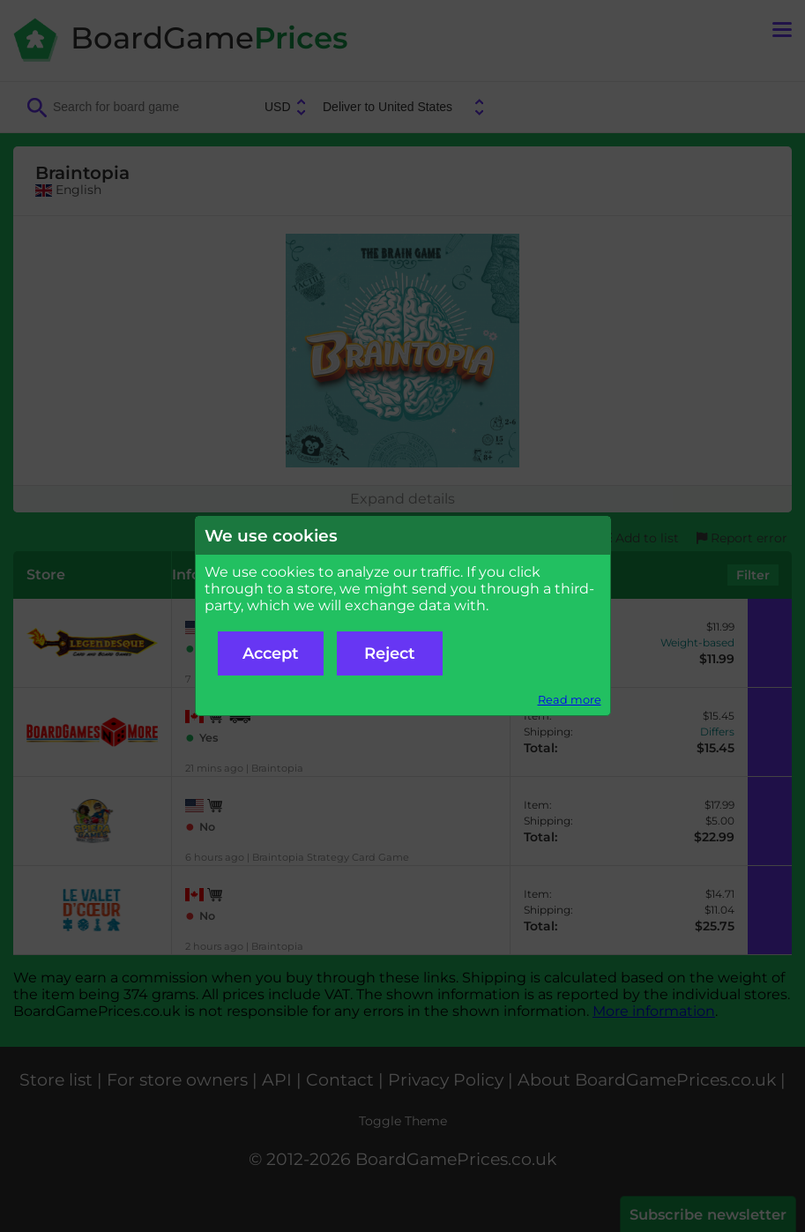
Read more (569, 699)
